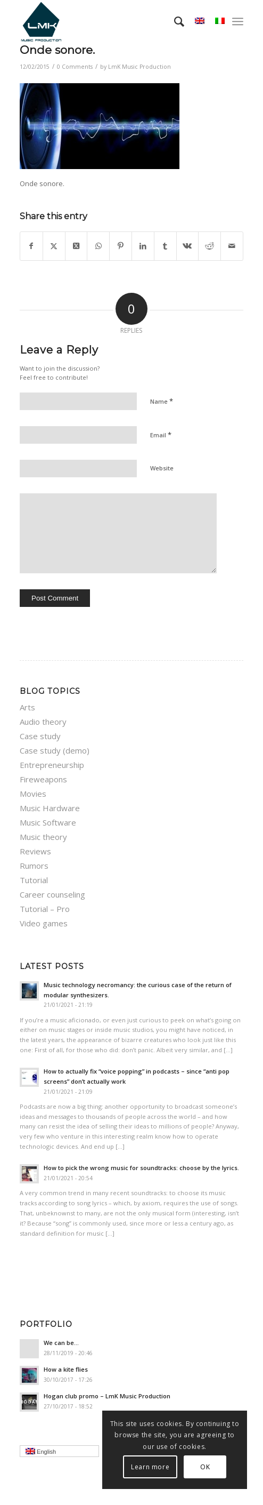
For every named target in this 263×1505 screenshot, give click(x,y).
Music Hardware (50, 808)
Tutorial (34, 880)
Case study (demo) (54, 750)
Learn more (150, 1466)
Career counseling (52, 894)
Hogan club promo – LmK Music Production (107, 1396)
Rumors (34, 865)
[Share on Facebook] (31, 246)
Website (162, 468)
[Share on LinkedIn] (143, 246)
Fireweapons (43, 779)
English (62, 1452)
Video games (44, 923)
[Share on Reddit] (209, 246)
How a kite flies (66, 1369)
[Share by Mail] (232, 246)
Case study (40, 736)
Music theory (43, 836)
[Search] (173, 21)
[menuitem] (173, 21)
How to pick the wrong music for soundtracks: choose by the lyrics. (141, 1168)
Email (160, 434)
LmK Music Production (139, 66)
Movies (33, 793)
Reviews (35, 851)
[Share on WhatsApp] (98, 246)
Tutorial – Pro (45, 908)
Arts (27, 707)
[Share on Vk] (188, 246)
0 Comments (75, 66)
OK (205, 1466)
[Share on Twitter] (54, 246)
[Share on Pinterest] (121, 246)
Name (161, 401)
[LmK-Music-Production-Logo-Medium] (109, 21)
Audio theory (43, 721)
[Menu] (237, 21)
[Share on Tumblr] (165, 246)
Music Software (48, 822)
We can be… (61, 1343)
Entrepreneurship (52, 764)
